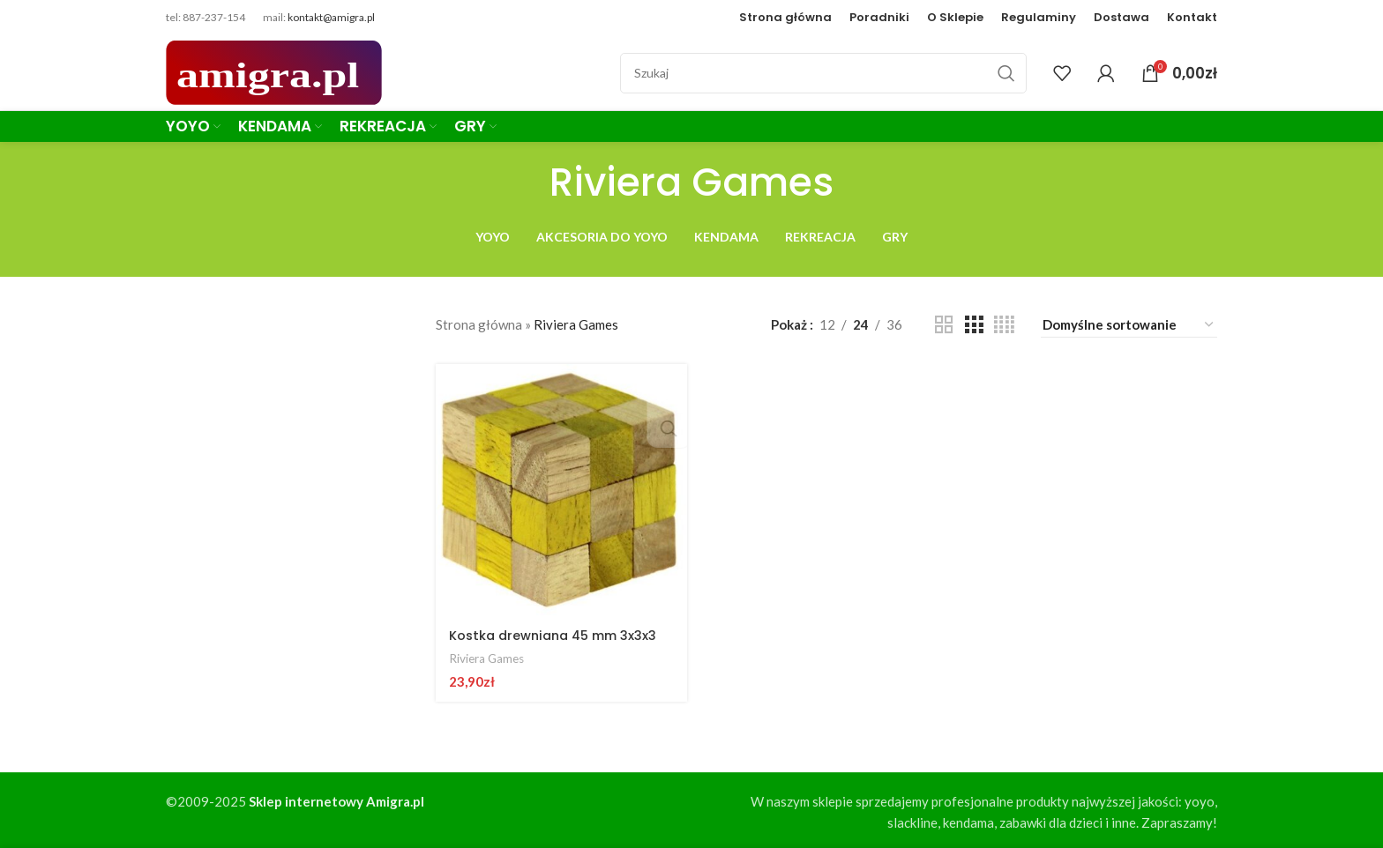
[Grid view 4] (1004, 325)
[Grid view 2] (944, 325)
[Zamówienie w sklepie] (1129, 325)
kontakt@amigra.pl (331, 17)
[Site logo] (274, 70)
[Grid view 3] (974, 325)
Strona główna (479, 324)
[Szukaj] (823, 73)
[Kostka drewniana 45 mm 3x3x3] (560, 488)
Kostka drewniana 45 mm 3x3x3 (558, 632)
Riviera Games (488, 655)
